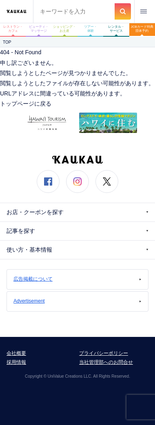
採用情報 (16, 362)
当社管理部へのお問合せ (106, 362)
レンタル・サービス (116, 29)
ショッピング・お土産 (64, 29)
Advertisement (77, 301)
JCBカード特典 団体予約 (143, 29)
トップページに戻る (25, 103)
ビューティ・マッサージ (39, 29)
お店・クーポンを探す (77, 212)
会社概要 (16, 353)
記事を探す (77, 231)
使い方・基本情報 (77, 250)
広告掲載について (77, 279)
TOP (7, 42)
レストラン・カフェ (13, 29)
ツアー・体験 (90, 29)
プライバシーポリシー (103, 353)
